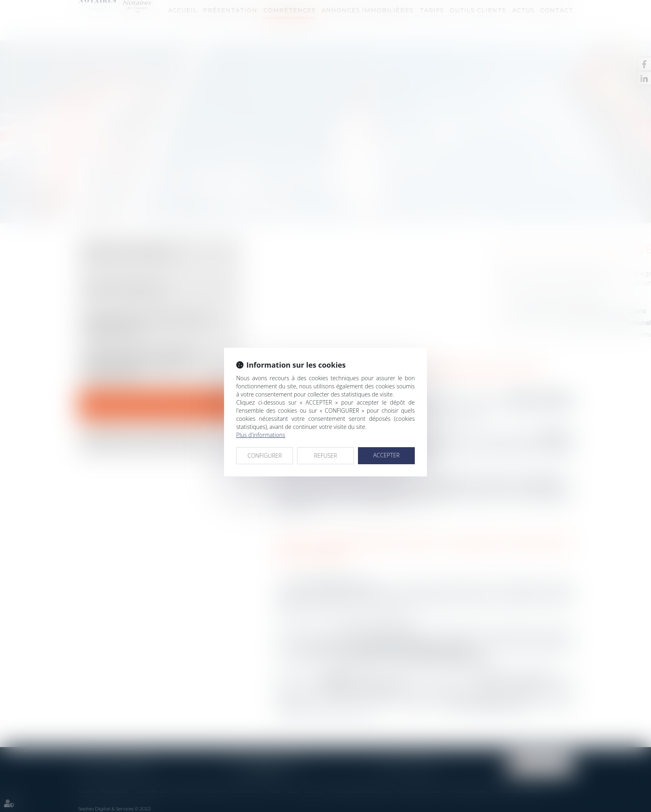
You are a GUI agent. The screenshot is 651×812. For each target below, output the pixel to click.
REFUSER (325, 455)
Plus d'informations (260, 435)
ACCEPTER (386, 455)
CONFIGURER (265, 455)
